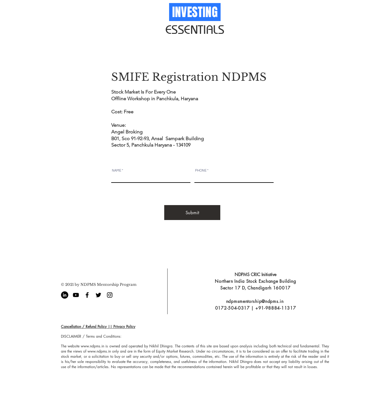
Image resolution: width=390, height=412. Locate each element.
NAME (116, 170)
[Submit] (192, 212)
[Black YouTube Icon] (76, 295)
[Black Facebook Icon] (87, 295)
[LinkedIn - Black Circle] (64, 295)
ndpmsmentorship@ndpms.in (255, 301)
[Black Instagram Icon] (109, 295)
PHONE (201, 170)
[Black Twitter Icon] (98, 295)
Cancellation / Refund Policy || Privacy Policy (98, 326)
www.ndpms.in (92, 346)
